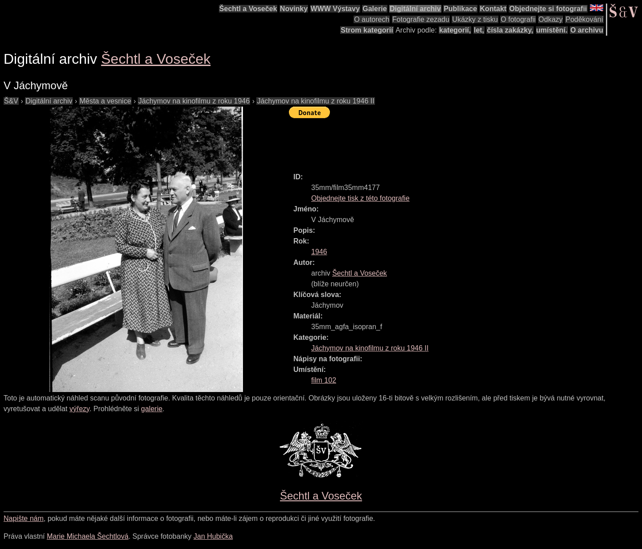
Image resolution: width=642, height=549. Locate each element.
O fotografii (518, 19)
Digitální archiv (415, 8)
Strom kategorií (367, 30)
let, (479, 30)
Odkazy (551, 19)
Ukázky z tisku (475, 19)
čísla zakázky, (510, 30)
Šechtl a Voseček (248, 8)
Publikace (460, 8)
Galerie (374, 8)
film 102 (323, 380)
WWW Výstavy (335, 8)
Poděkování (584, 19)
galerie (151, 409)
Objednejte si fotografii (548, 8)
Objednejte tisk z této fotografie (360, 198)
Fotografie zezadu (420, 19)
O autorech (371, 19)
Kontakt (493, 8)
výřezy (80, 409)
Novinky (294, 8)
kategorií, (455, 30)
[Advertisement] (451, 141)
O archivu (586, 30)
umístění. (552, 30)
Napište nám (24, 518)
